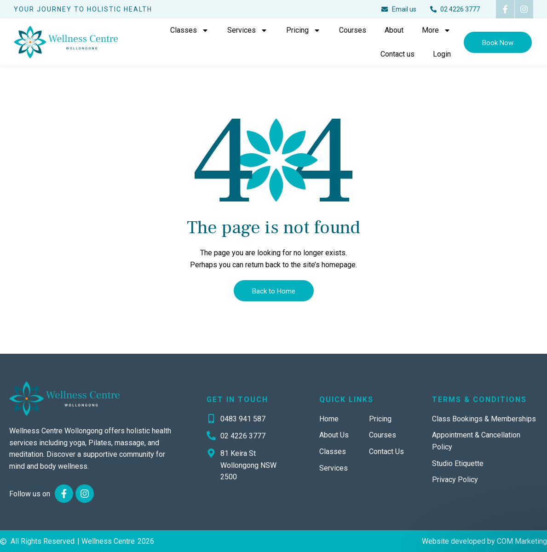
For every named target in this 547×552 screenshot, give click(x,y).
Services (247, 30)
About (394, 30)
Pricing (303, 30)
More (436, 30)
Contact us (397, 54)
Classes (189, 30)
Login (442, 54)
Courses (352, 30)
